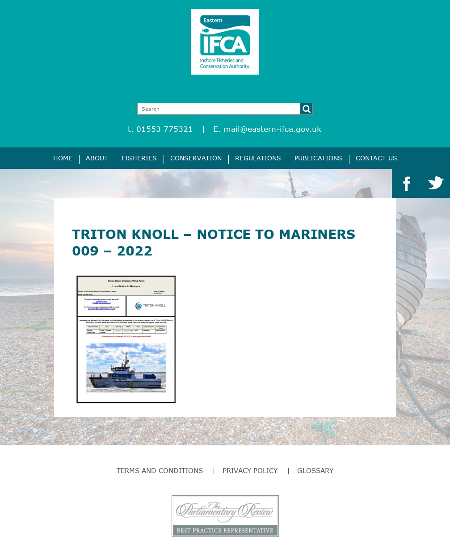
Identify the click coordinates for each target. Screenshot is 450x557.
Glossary (315, 470)
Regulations (258, 158)
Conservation (196, 158)
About (97, 158)
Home (62, 158)
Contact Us (376, 158)
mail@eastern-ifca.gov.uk (272, 129)
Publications (318, 158)
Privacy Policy (250, 470)
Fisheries (139, 158)
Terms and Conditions (160, 470)
